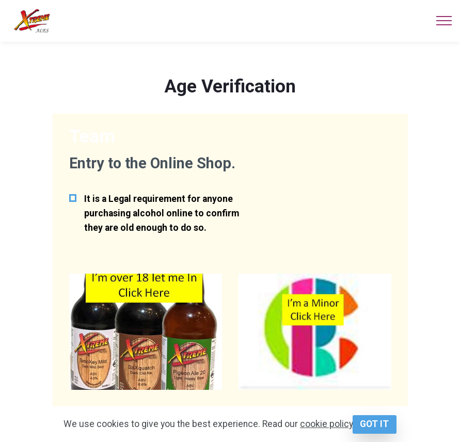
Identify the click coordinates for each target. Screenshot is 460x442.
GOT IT (374, 424)
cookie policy (326, 424)
